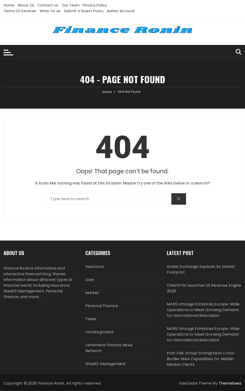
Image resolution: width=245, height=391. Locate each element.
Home (9, 5)
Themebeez (230, 383)
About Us (26, 5)
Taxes (90, 319)
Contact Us (48, 5)
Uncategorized (99, 332)
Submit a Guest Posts (83, 10)
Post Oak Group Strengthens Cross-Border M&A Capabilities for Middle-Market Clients (201, 358)
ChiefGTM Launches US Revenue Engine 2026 (204, 288)
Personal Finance (101, 306)
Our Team (71, 5)
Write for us (50, 10)
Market (92, 292)
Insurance (94, 266)
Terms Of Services (20, 10)
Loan (89, 279)
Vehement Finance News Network (109, 347)
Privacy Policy (95, 5)
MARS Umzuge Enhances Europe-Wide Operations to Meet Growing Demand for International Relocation (203, 309)
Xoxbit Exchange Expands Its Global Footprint (200, 269)
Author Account (121, 10)
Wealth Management (105, 364)
